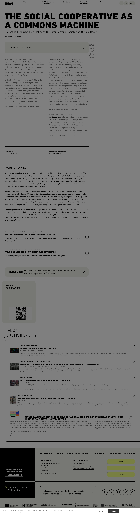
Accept (114, 511)
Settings (101, 511)
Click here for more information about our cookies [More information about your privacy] (56, 512)
